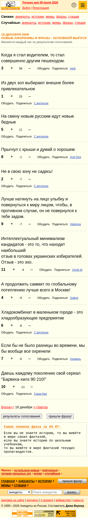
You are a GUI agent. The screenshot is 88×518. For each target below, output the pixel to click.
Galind (74, 298)
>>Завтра (40, 407)
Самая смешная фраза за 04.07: (32, 427)
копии (38, 473)
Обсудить (43, 68)
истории (38, 16)
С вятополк (41, 103)
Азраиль (75, 359)
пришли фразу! (72, 481)
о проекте (47, 500)
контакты (32, 500)
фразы (61, 16)
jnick (73, 68)
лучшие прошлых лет (16, 473)
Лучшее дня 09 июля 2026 (40, 2)
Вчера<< (7, 407)
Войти (26, 8)
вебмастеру (63, 500)
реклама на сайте (12, 500)
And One (75, 157)
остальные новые (26, 470)
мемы (50, 16)
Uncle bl (77, 270)
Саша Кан (40, 393)
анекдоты (22, 16)
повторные (49, 470)
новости (78, 500)
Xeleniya (75, 224)
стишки (73, 16)
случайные (52, 473)
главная (8, 481)
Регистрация (40, 8)
